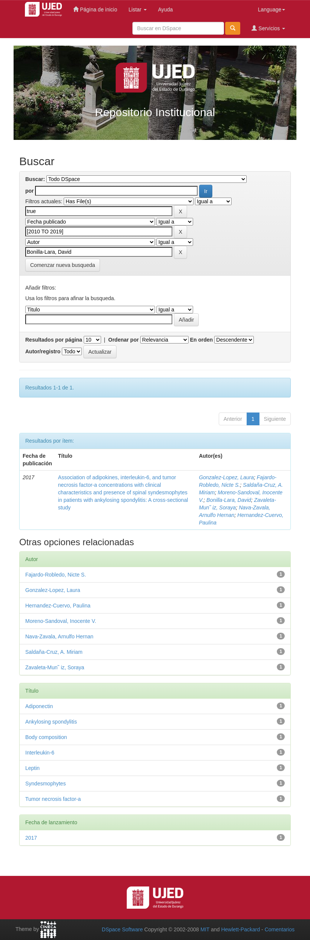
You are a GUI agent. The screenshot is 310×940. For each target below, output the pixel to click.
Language (271, 9)
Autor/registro (42, 351)
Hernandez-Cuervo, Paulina (58, 606)
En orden (201, 340)
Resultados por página (53, 340)
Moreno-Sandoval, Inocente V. (60, 621)
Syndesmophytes (45, 784)
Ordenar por (123, 340)
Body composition (46, 737)
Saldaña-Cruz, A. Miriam (54, 652)
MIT (204, 929)
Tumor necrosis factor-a (53, 799)
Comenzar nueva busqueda (62, 265)
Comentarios (280, 929)
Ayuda (165, 9)
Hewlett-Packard (240, 929)
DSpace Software (122, 929)
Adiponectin (39, 706)
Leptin (32, 768)
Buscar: (35, 179)
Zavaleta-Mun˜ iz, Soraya (54, 667)
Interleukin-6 (39, 753)
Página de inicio (95, 9)
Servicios (268, 28)
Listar (138, 9)
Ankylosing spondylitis (51, 722)
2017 (31, 838)
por (29, 191)
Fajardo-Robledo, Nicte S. (55, 575)
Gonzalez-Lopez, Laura (226, 477)
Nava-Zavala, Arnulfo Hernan (59, 636)
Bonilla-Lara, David (228, 500)
